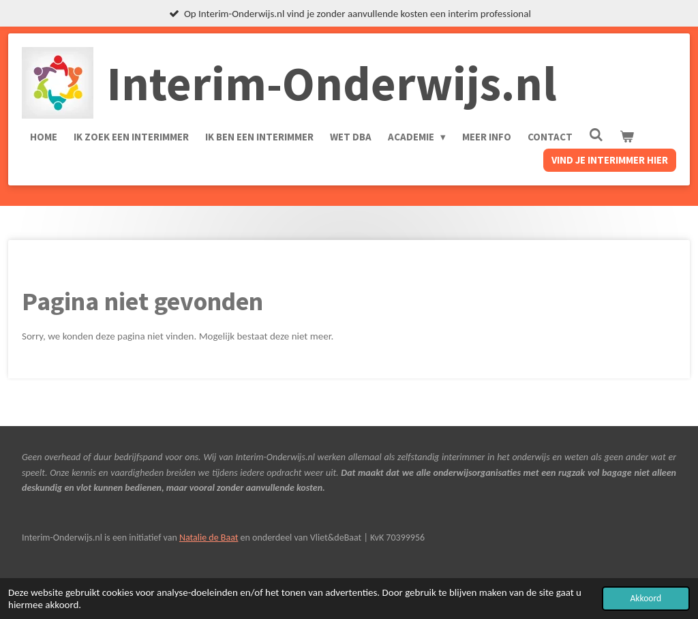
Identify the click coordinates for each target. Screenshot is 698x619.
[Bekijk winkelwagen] (626, 137)
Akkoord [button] (646, 598)
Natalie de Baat (208, 537)
